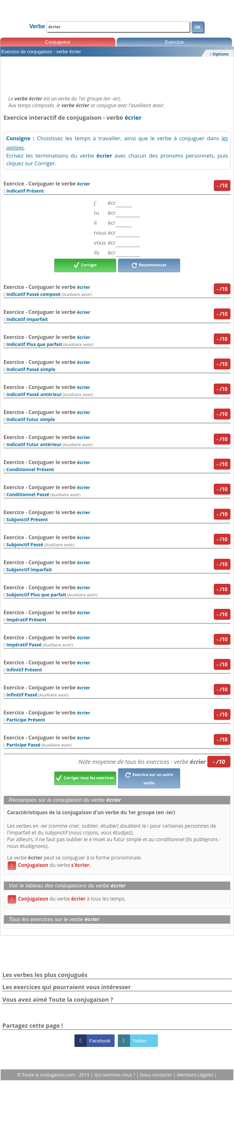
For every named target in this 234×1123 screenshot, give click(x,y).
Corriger (85, 265)
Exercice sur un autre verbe (149, 778)
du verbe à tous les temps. (67, 898)
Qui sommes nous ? (115, 1075)
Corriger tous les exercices (85, 778)
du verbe (49, 865)
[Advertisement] (117, 74)
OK (198, 27)
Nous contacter (156, 1075)
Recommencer (149, 265)
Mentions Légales (195, 1075)
